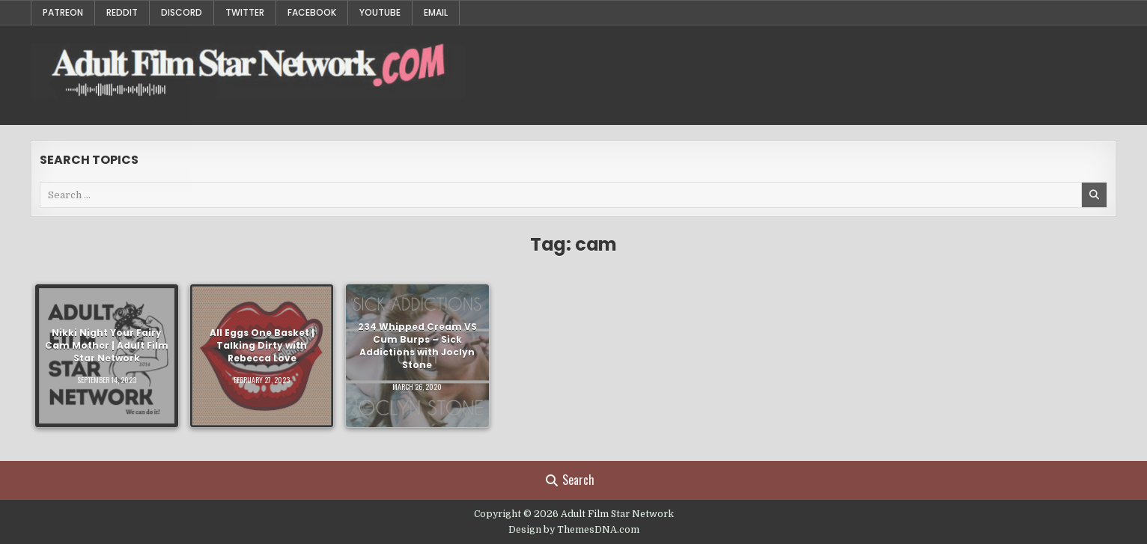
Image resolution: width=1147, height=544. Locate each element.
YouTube (380, 12)
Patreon (63, 12)
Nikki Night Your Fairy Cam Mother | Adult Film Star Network (106, 346)
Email (436, 12)
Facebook (311, 12)
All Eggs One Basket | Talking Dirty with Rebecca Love (262, 346)
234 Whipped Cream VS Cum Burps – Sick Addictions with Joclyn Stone (417, 345)
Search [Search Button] (570, 480)
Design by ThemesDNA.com (573, 530)
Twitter (244, 12)
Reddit (122, 12)
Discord (181, 12)
